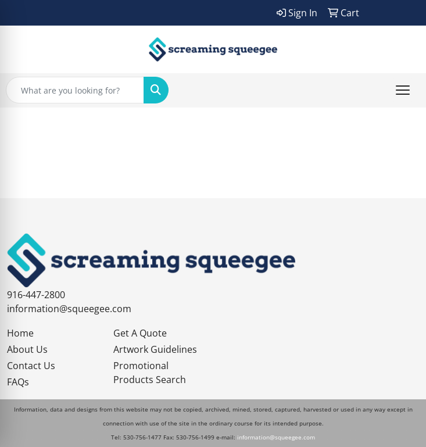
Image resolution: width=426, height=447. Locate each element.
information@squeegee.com (69, 308)
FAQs (18, 382)
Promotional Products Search (149, 372)
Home (20, 333)
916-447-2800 (36, 294)
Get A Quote (140, 333)
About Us (27, 349)
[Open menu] (402, 90)
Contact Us (31, 365)
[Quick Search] (75, 90)
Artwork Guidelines (155, 349)
